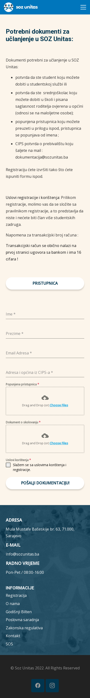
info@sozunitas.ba (22, 554)
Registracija (16, 595)
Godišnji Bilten (19, 611)
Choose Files (59, 405)
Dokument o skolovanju (23, 422)
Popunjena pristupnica (22, 384)
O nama (13, 603)
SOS (9, 644)
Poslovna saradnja (22, 619)
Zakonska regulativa (24, 627)
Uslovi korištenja (18, 460)
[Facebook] (37, 685)
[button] (83, 7)
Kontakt (13, 635)
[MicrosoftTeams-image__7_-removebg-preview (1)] (21, 7)
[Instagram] (52, 685)
